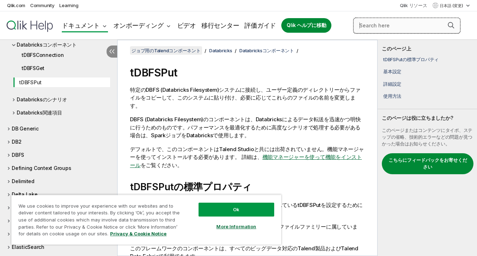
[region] (146, 219)
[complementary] (427, 148)
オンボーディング (138, 25)
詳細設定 (392, 84)
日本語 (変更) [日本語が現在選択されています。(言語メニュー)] (452, 5)
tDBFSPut (30, 82)
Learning (68, 5)
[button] (451, 25)
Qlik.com (16, 5)
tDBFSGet (33, 68)
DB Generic (25, 129)
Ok (236, 209)
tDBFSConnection (43, 55)
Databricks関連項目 (39, 113)
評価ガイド (260, 25)
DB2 (16, 142)
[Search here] (407, 25)
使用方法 (392, 96)
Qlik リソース (413, 5)
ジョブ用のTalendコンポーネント (166, 50)
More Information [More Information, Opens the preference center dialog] (236, 226)
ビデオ (186, 25)
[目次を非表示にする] (112, 52)
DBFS (18, 155)
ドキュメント (81, 25)
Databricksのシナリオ (42, 99)
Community (42, 5)
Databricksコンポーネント (47, 45)
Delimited (23, 181)
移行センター (220, 25)
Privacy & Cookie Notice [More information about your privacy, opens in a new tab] (138, 233)
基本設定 (392, 71)
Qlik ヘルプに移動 (306, 25)
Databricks (220, 50)
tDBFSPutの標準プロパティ (411, 59)
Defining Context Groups (41, 168)
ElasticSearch (28, 247)
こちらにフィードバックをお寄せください (428, 163)
